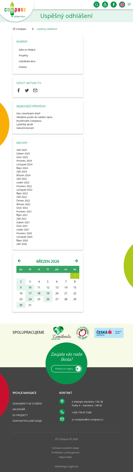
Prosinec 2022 (24, 186)
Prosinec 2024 (24, 160)
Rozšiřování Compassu (28, 120)
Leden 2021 (22, 229)
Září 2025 (21, 150)
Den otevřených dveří (28, 113)
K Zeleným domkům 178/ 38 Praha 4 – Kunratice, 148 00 (87, 403)
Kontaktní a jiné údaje (27, 420)
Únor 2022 (22, 207)
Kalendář (19, 409)
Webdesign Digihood (66, 466)
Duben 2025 (23, 153)
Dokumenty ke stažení (27, 403)
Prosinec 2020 (24, 233)
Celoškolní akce (27, 61)
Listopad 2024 (24, 164)
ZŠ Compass (19, 29)
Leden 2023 (22, 182)
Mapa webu (65, 457)
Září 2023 (21, 178)
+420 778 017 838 (81, 412)
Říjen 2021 (22, 215)
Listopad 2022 (24, 189)
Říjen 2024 (22, 168)
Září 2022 (21, 196)
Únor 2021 (22, 225)
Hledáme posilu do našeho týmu (34, 117)
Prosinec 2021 (24, 211)
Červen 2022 (23, 200)
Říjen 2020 (22, 240)
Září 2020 (21, 244)
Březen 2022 (23, 204)
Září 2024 (21, 171)
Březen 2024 (23, 175)
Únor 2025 (22, 157)
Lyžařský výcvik (24, 124)
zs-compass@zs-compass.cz (87, 419)
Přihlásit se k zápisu (64, 368)
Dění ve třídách (27, 49)
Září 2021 (21, 218)
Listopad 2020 (24, 236)
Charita (23, 67)
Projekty (23, 55)
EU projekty (20, 415)
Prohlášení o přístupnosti (65, 452)
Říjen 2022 (22, 193)
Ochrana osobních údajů (65, 448)
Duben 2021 (23, 222)
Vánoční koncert (25, 128)
